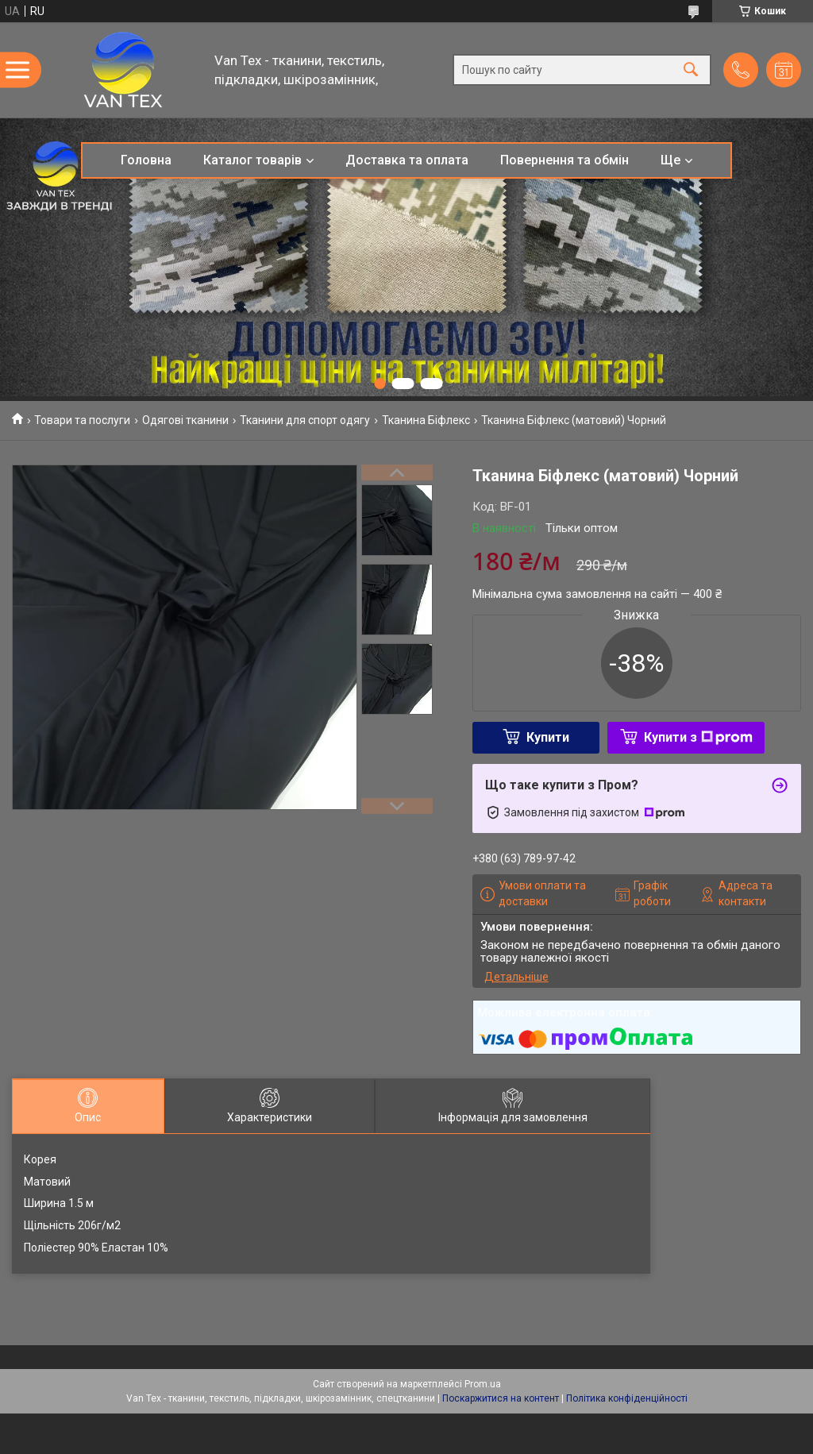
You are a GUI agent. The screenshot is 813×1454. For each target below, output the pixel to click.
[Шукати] (691, 70)
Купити (547, 737)
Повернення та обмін (564, 160)
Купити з (698, 737)
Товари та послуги (82, 420)
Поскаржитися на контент (500, 1398)
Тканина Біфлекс (426, 420)
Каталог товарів (252, 160)
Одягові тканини (185, 420)
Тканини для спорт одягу (305, 420)
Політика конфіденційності (627, 1398)
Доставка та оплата (406, 160)
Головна (146, 160)
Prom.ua (482, 1384)
